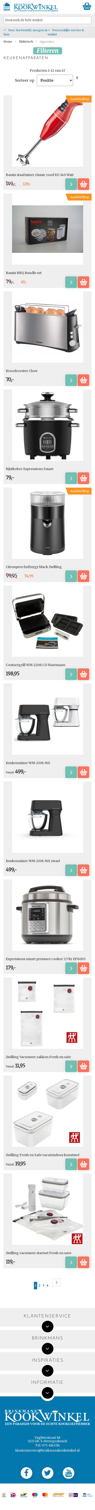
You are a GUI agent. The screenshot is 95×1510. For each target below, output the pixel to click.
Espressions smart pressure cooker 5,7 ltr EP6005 (46, 959)
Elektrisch (26, 41)
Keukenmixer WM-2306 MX (28, 763)
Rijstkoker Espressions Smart (29, 469)
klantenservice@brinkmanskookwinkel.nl (47, 1450)
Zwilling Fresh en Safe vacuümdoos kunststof (42, 1155)
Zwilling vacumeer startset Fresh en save (38, 1253)
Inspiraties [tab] (47, 1360)
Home (8, 41)
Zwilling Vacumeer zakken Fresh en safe (38, 1057)
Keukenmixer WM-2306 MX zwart (33, 861)
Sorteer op (24, 80)
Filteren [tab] (48, 50)
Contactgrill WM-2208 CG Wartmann (35, 665)
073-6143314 (51, 1445)
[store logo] (36, 7)
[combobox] (47, 20)
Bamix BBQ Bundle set (24, 273)
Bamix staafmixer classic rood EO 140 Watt (40, 175)
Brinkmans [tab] (47, 1338)
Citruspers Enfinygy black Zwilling (34, 567)
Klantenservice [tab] (47, 1316)
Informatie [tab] (47, 1382)
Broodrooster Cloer (22, 371)
